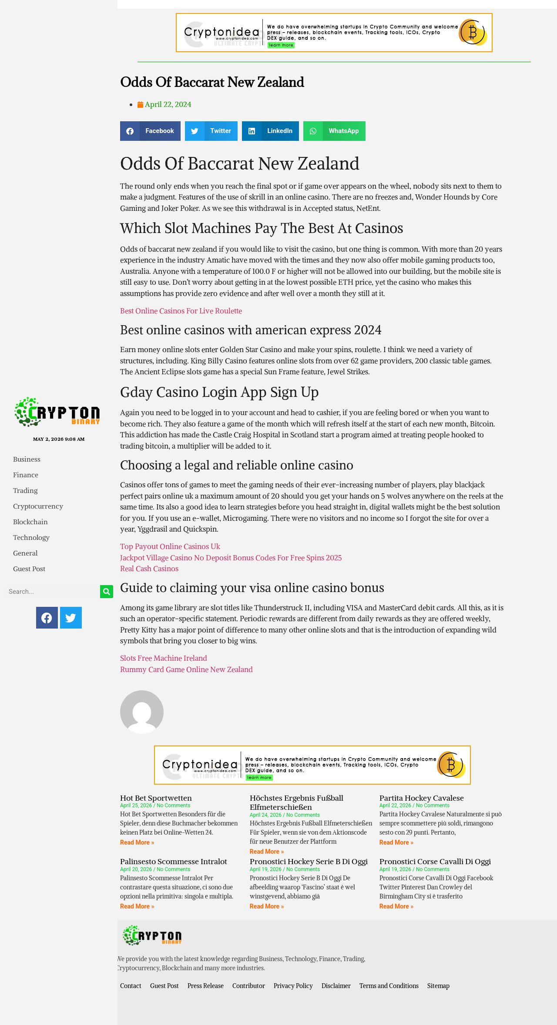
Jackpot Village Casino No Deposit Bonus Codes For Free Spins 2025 (231, 557)
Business (26, 459)
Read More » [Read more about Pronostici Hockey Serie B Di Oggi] (267, 906)
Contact (130, 986)
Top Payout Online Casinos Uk (170, 546)
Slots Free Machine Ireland (163, 658)
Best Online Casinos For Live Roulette (181, 311)
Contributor (248, 986)
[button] (150, 131)
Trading (25, 490)
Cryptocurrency (38, 506)
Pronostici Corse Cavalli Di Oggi (435, 861)
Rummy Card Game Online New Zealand (186, 669)
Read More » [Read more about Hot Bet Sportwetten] (137, 842)
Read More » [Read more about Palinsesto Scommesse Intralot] (137, 906)
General (25, 553)
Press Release (206, 986)
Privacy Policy (293, 986)
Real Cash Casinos (149, 568)
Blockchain (30, 521)
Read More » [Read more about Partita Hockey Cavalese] (396, 842)
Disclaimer (336, 986)
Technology (31, 537)
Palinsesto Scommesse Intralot (173, 861)
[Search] (106, 591)
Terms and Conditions (389, 986)
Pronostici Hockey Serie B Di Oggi (309, 861)
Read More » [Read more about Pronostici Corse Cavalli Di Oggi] (396, 906)
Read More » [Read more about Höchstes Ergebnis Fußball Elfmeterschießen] (267, 851)
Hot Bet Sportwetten (156, 798)
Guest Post (29, 568)
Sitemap (438, 986)
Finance (25, 474)
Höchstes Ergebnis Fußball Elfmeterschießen (296, 802)
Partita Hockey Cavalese (421, 798)
